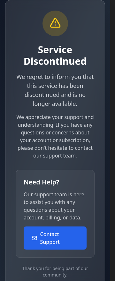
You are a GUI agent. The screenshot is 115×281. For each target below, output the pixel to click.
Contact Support (45, 238)
